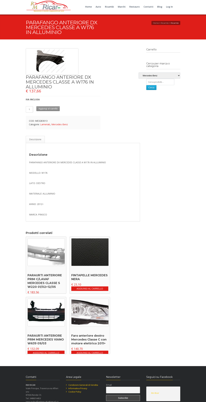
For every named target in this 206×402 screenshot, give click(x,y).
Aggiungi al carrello (48, 108)
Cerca (151, 87)
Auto (98, 6)
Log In (169, 6)
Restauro (134, 6)
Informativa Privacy (77, 388)
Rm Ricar (155, 393)
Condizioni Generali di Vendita (83, 384)
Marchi (122, 6)
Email (109, 384)
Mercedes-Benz (59, 124)
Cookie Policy (74, 391)
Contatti (148, 6)
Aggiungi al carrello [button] (90, 288)
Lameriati (45, 124)
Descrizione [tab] (35, 139)
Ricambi (109, 6)
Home (88, 6)
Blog (159, 6)
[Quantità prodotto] (29, 109)
